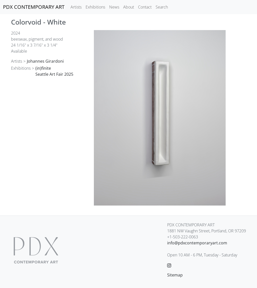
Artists (76, 7)
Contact (145, 7)
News (114, 7)
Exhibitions (95, 7)
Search (162, 7)
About (128, 7)
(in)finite (43, 68)
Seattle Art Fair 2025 (54, 74)
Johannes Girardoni (45, 61)
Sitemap (175, 275)
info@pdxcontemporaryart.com (197, 243)
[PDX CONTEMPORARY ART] (34, 7)
